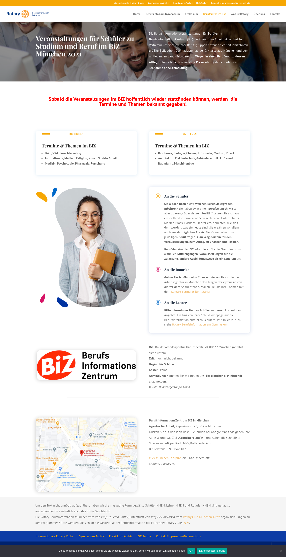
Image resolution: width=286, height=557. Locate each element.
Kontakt (275, 14)
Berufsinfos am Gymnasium (163, 14)
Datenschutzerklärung (212, 550)
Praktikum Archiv (183, 3)
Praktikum (191, 14)
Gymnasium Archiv (158, 3)
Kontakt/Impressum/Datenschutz (230, 3)
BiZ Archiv (202, 3)
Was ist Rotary (239, 14)
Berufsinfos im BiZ (214, 14)
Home (136, 14)
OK (191, 550)
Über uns (259, 14)
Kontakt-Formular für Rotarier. (191, 292)
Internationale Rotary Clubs (128, 3)
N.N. (186, 523)
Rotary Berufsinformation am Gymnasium (200, 324)
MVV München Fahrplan (165, 458)
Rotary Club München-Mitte (201, 517)
